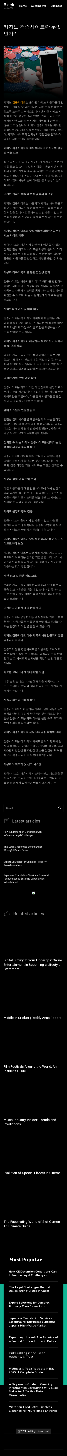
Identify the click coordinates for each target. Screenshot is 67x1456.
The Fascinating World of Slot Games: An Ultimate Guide (32, 1224)
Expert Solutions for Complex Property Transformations (25, 863)
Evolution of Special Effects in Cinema (32, 1172)
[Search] (59, 808)
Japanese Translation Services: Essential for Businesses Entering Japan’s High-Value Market (26, 878)
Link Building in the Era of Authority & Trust (27, 1355)
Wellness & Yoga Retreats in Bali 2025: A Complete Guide (31, 1370)
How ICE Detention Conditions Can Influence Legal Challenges (23, 833)
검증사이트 (19, 102)
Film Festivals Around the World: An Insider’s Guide (30, 1069)
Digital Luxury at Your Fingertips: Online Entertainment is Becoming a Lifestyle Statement (33, 965)
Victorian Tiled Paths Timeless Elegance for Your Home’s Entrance (33, 1409)
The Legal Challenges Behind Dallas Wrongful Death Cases (23, 848)
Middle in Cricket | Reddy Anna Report (32, 1017)
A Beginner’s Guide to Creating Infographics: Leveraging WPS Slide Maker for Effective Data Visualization (33, 1389)
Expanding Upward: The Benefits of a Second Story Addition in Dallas (33, 1339)
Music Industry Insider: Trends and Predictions (30, 1122)
